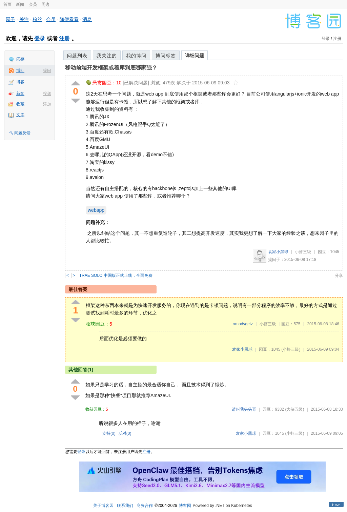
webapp (96, 210)
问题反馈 (22, 132)
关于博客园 (103, 505)
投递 (47, 93)
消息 (87, 19)
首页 (7, 4)
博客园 (185, 505)
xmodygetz (243, 324)
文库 (20, 114)
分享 (339, 275)
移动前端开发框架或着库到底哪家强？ (111, 67)
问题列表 (77, 55)
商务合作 (145, 505)
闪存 (20, 59)
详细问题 (194, 55)
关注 (24, 19)
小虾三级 (303, 251)
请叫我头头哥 (244, 409)
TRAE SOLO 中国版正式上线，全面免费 (115, 275)
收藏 (20, 104)
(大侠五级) (294, 409)
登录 (39, 38)
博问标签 (166, 55)
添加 (47, 104)
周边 (45, 4)
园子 (10, 19)
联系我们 (125, 505)
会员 (33, 4)
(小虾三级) (290, 349)
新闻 (20, 4)
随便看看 (69, 19)
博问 (20, 70)
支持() (109, 433)
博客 (20, 82)
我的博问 (136, 55)
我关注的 (107, 55)
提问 (47, 70)
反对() (124, 433)
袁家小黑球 (278, 251)
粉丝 (37, 19)
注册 (64, 38)
